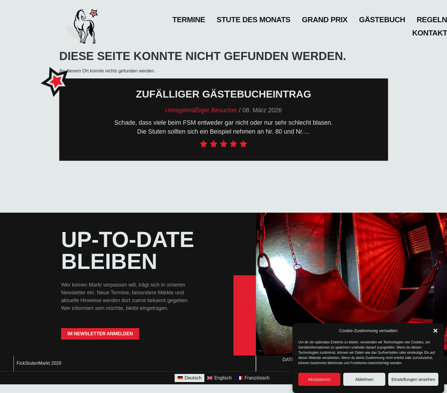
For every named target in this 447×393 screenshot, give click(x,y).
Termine (188, 19)
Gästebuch (382, 19)
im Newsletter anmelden (100, 333)
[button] (435, 331)
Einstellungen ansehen (413, 379)
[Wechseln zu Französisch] (253, 378)
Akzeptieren (319, 379)
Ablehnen (364, 379)
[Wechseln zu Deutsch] (189, 378)
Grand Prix (324, 19)
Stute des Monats (254, 19)
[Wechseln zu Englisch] (219, 378)
